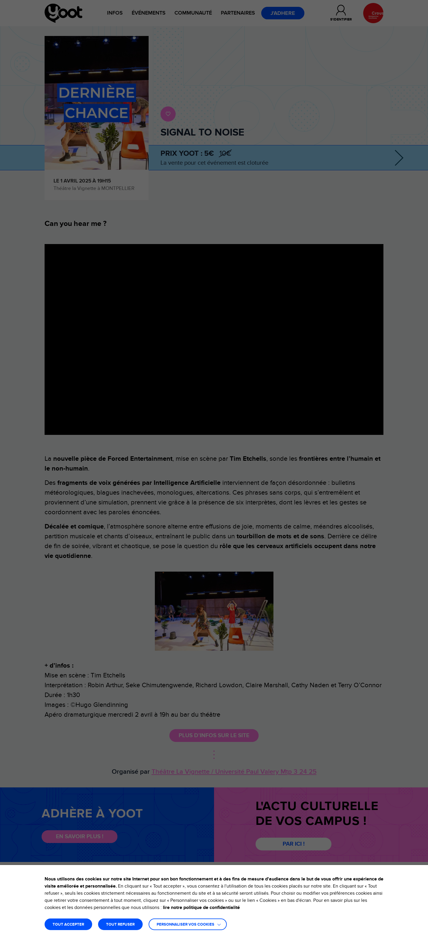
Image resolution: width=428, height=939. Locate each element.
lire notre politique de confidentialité (201, 907)
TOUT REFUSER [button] (120, 925)
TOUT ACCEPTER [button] (68, 925)
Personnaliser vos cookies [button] (185, 925)
